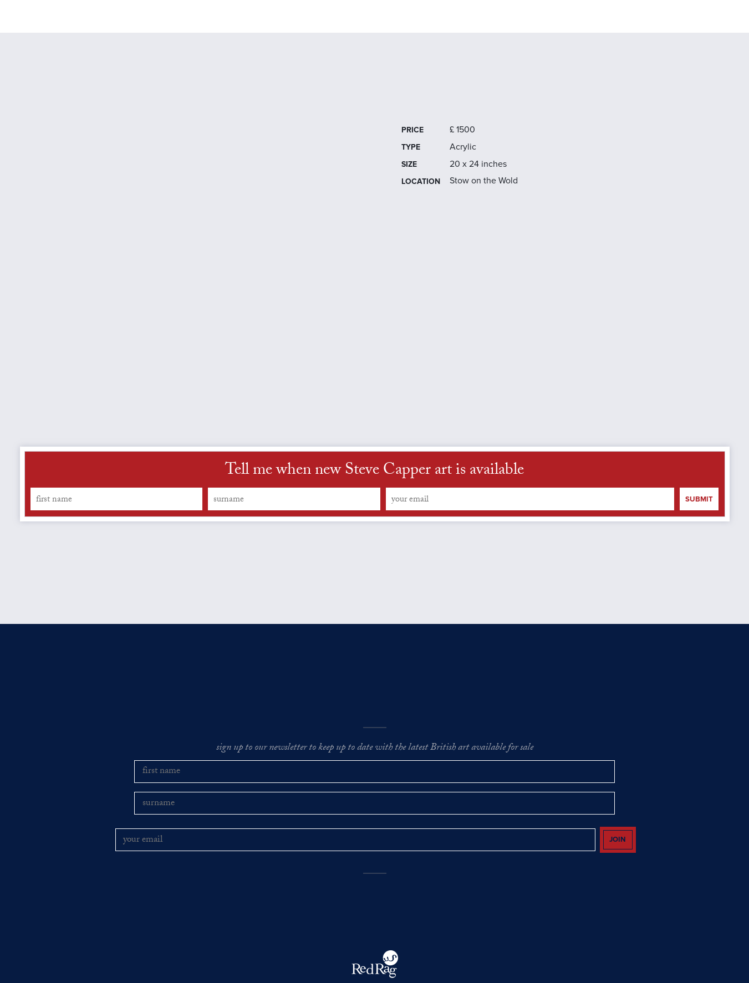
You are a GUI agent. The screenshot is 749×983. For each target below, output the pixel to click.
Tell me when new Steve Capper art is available (374, 492)
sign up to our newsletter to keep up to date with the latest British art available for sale (374, 770)
